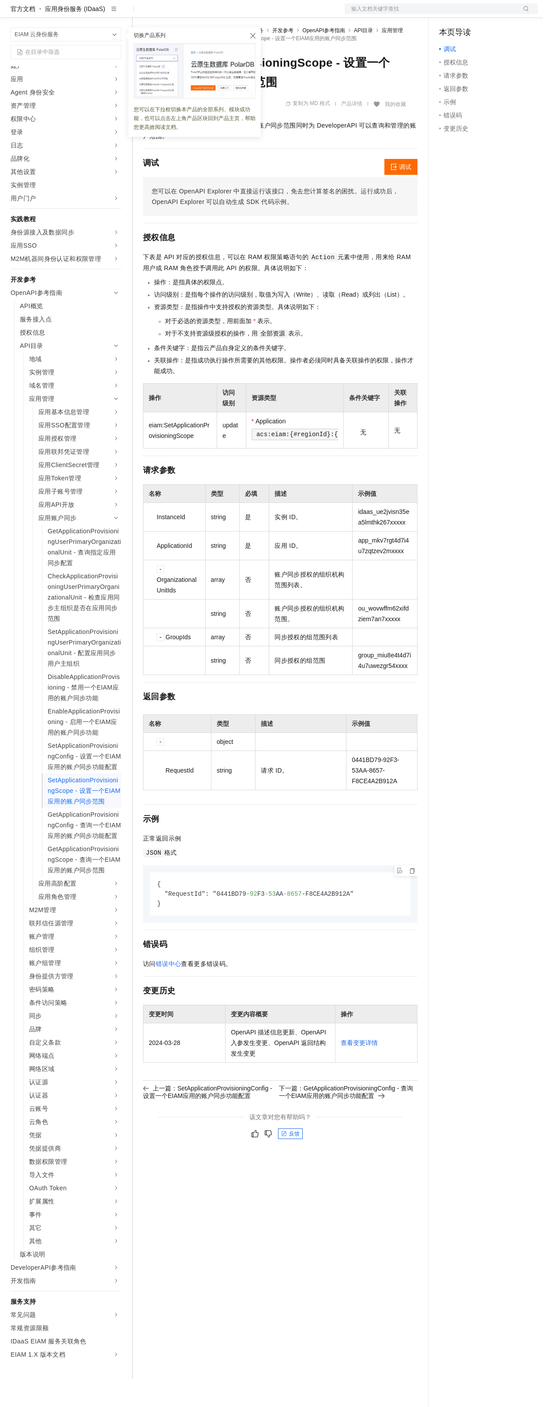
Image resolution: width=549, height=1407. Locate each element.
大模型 (90, 14)
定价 (190, 14)
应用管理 (392, 59)
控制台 (470, 14)
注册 (491, 14)
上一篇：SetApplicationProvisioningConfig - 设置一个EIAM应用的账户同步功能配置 (207, 1121)
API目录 (363, 59)
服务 (260, 14)
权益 (169, 14)
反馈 (290, 1163)
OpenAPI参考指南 (323, 59)
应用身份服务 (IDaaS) (75, 37)
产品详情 (351, 132)
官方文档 (23, 37)
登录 (523, 14)
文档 (430, 14)
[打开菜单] (14, 14)
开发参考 (282, 59)
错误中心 (168, 993)
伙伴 (239, 14)
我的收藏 (395, 132)
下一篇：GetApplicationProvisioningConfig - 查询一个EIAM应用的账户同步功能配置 (346, 1121)
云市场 (215, 14)
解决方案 (142, 14)
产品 (115, 14)
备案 (449, 14)
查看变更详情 (359, 1072)
